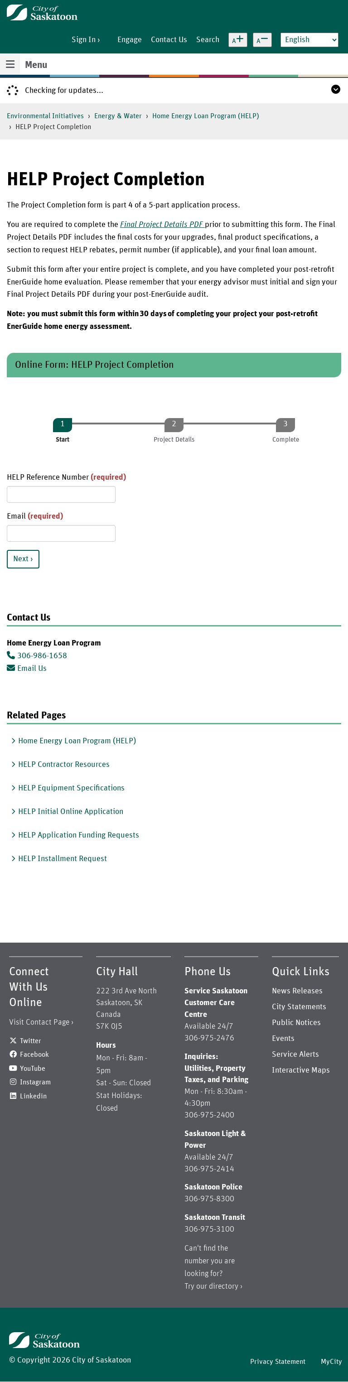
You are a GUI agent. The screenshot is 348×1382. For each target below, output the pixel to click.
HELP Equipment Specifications (71, 788)
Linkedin (33, 1096)
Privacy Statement (277, 1361)
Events (283, 1039)
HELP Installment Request (62, 859)
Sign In (84, 40)
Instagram (35, 1082)
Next (21, 559)
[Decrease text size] (262, 40)
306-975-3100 (209, 1229)
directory (223, 1286)
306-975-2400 (209, 1115)
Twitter (30, 1041)
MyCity (331, 1361)
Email (35, 516)
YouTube (32, 1068)
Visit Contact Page (39, 1022)
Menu (36, 65)
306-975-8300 (209, 1199)
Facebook (34, 1054)
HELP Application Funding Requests (78, 835)
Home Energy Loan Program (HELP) (205, 116)
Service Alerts (295, 1054)
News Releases (297, 991)
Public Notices (296, 1023)
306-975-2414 (209, 1169)
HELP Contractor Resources (64, 765)
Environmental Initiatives (45, 116)
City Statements (299, 1007)
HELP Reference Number (66, 477)
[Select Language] (309, 40)
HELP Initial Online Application (70, 812)
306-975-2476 (209, 1038)
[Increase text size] (237, 40)
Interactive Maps (301, 1070)
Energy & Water (118, 116)
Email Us (27, 669)
